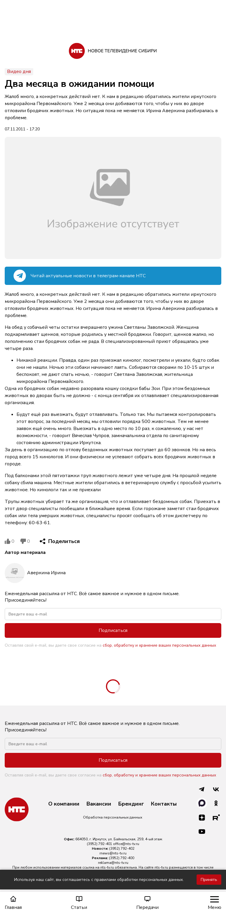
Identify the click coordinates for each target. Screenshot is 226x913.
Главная (13, 902)
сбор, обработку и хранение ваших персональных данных (159, 645)
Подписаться (113, 630)
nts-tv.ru (107, 867)
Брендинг (131, 804)
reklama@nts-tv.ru (113, 862)
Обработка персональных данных (112, 817)
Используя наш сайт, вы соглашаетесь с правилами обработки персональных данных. (99, 879)
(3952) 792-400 (121, 858)
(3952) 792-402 (121, 848)
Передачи (147, 902)
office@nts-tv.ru (126, 843)
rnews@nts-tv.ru (113, 853)
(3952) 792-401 (99, 843)
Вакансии (99, 804)
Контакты (164, 804)
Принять (209, 879)
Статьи (79, 902)
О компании (63, 804)
